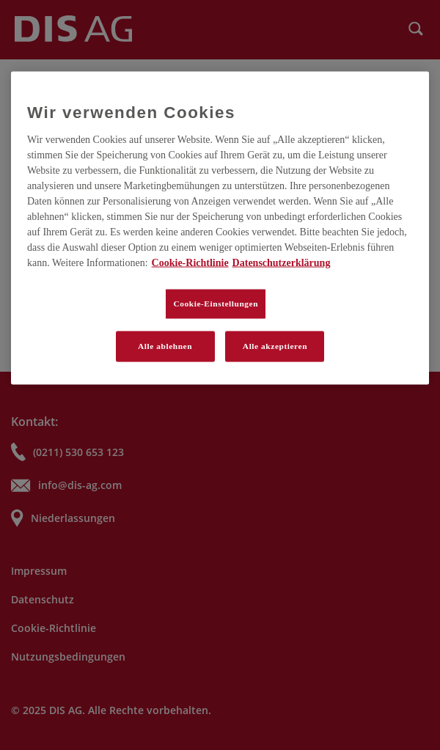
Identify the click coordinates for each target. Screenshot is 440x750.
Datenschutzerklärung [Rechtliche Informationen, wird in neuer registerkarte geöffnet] (281, 262)
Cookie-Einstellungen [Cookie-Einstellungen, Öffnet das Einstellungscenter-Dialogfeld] (215, 302)
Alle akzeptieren (275, 345)
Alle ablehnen (165, 345)
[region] (220, 228)
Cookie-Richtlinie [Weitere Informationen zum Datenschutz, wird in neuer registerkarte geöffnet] (190, 262)
